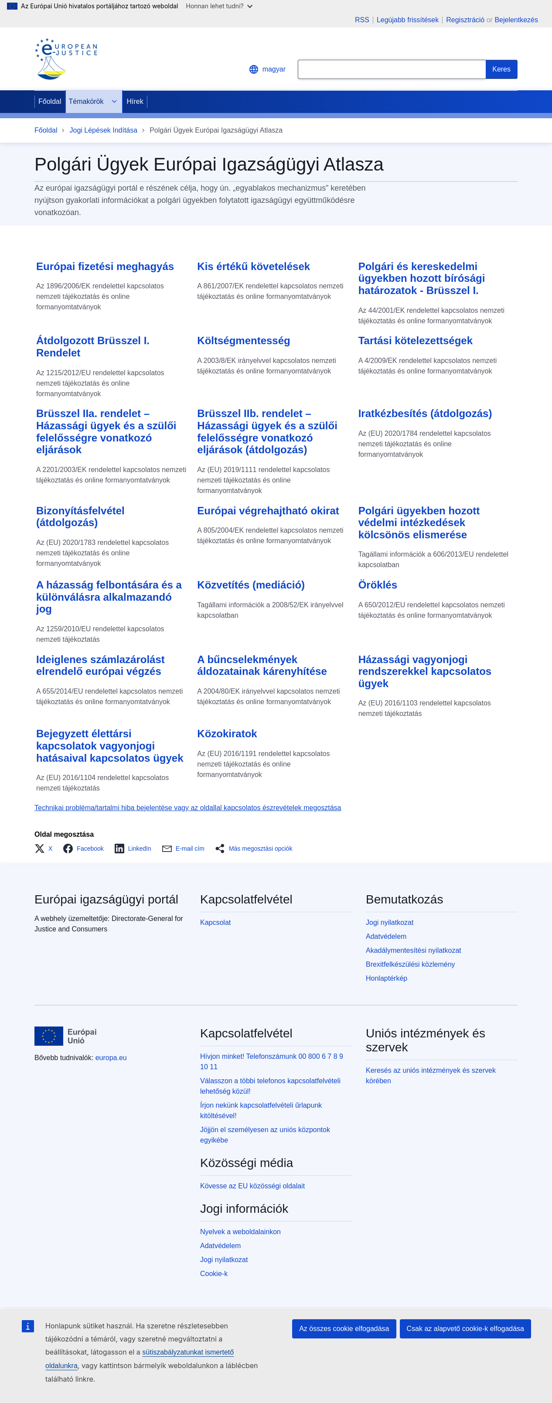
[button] (46, 848)
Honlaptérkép (386, 978)
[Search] (502, 69)
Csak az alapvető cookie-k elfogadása (466, 1328)
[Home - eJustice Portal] (65, 59)
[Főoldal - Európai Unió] (65, 1036)
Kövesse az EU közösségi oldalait (252, 1186)
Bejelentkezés (516, 20)
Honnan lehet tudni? (219, 6)
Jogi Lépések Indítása (103, 130)
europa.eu (111, 1057)
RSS (362, 20)
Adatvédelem (386, 936)
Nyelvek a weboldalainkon (240, 1231)
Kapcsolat (215, 922)
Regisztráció (465, 20)
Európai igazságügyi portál (106, 899)
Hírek (135, 101)
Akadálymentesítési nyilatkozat (413, 950)
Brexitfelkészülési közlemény (410, 964)
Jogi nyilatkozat (389, 922)
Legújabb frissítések (408, 20)
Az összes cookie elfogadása (344, 1328)
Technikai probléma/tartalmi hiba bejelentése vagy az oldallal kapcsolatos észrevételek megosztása (187, 807)
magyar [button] (267, 69)
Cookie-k (214, 1273)
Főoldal (49, 101)
